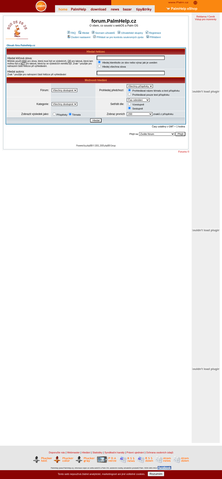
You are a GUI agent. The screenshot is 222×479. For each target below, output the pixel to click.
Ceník (211, 16)
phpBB (89, 145)
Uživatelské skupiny (130, 33)
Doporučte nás (57, 452)
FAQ (71, 33)
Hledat (83, 33)
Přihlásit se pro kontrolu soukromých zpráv (118, 37)
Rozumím (156, 474)
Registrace (153, 33)
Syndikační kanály (114, 452)
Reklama (201, 16)
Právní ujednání (135, 452)
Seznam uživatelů (103, 33)
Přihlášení (153, 37)
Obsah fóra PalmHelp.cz (21, 45)
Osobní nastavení (79, 37)
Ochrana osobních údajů (159, 452)
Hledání (86, 452)
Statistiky (97, 452)
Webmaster (73, 452)
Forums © (183, 151)
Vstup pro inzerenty (205, 19)
